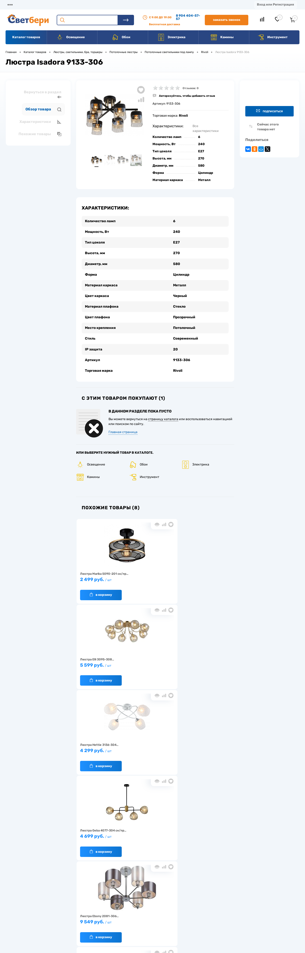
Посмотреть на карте (237, 892)
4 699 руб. (102, 659)
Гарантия (76, 912)
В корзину (97, 587)
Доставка (72, 4)
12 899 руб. (205, 659)
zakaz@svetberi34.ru (237, 917)
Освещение (70, 37)
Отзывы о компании (157, 898)
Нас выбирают (79, 905)
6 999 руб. (153, 745)
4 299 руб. (205, 574)
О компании (43, 4)
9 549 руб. (153, 659)
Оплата (97, 4)
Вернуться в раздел (42, 94)
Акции (119, 4)
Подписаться (269, 111)
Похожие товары (40, 134)
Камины (222, 37)
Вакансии (171, 4)
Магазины (14, 4)
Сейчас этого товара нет (268, 126)
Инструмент (272, 37)
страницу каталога (163, 412)
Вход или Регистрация (275, 4)
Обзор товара (43, 109)
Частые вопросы (81, 927)
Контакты (143, 4)
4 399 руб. (102, 745)
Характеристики (40, 121)
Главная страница (123, 425)
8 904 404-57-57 (188, 17)
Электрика (171, 37)
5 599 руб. (153, 574)
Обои (121, 37)
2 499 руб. (102, 574)
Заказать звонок (226, 20)
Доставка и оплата (120, 898)
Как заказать (78, 920)
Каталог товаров (26, 37)
